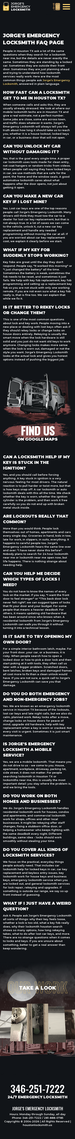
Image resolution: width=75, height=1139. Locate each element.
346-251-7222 (37, 1088)
